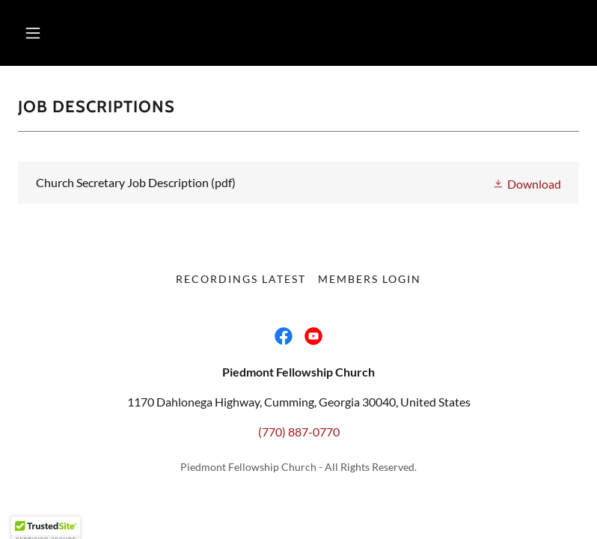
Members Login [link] (369, 278)
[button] (33, 33)
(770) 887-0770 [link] (299, 431)
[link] (298, 183)
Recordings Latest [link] (241, 278)
